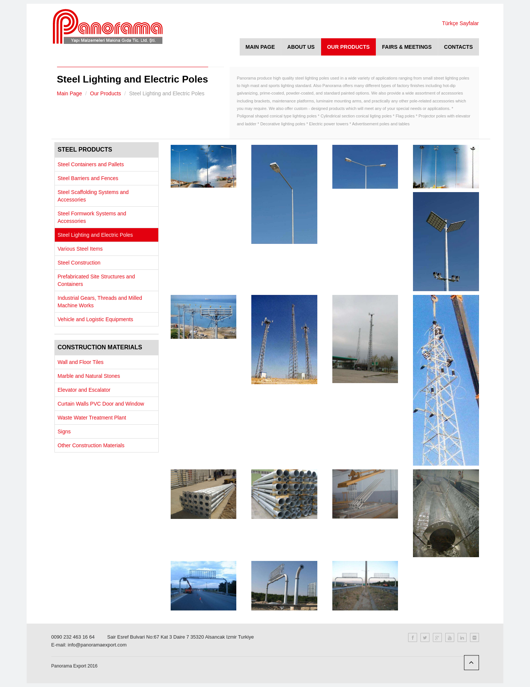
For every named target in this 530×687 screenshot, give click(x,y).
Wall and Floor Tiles (81, 362)
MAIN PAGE (260, 47)
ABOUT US (301, 47)
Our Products (105, 93)
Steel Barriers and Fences (88, 178)
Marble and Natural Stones (89, 376)
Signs (64, 431)
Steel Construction (79, 263)
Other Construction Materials (91, 445)
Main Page (69, 93)
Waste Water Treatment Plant (92, 418)
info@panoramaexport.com (97, 645)
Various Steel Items (80, 249)
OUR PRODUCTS (348, 47)
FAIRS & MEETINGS (407, 47)
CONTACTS (458, 47)
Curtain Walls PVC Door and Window (101, 404)
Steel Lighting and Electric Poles (95, 235)
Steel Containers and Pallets (91, 164)
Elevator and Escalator (84, 390)
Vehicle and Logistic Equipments (96, 319)
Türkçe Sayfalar (460, 23)
